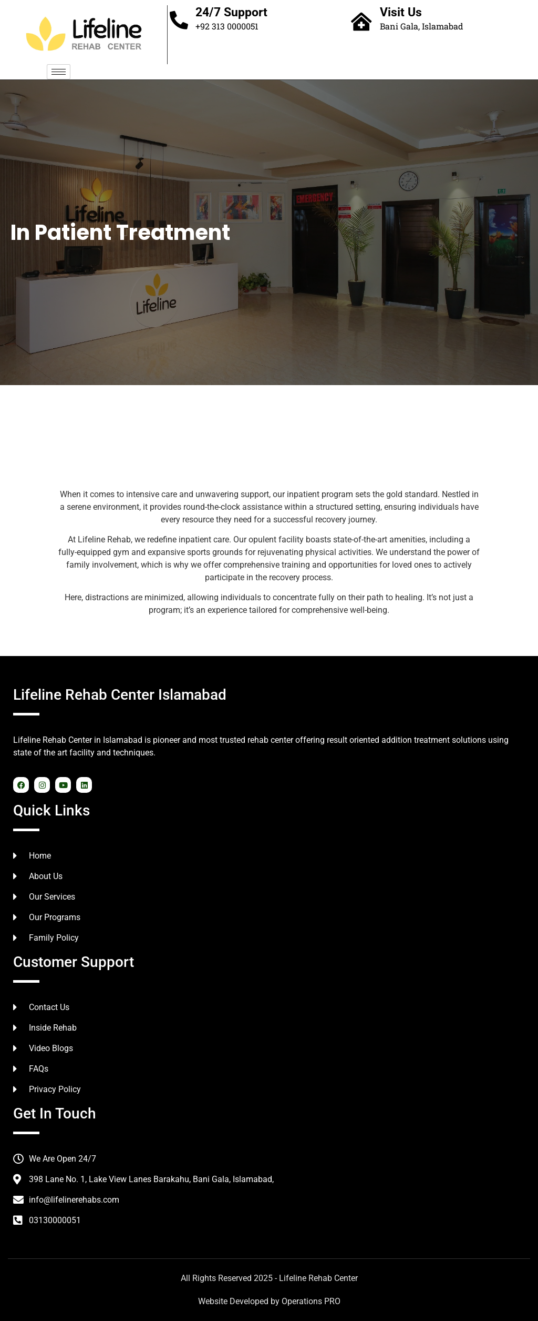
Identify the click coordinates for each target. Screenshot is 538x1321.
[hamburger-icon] (58, 71)
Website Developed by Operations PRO (269, 1301)
